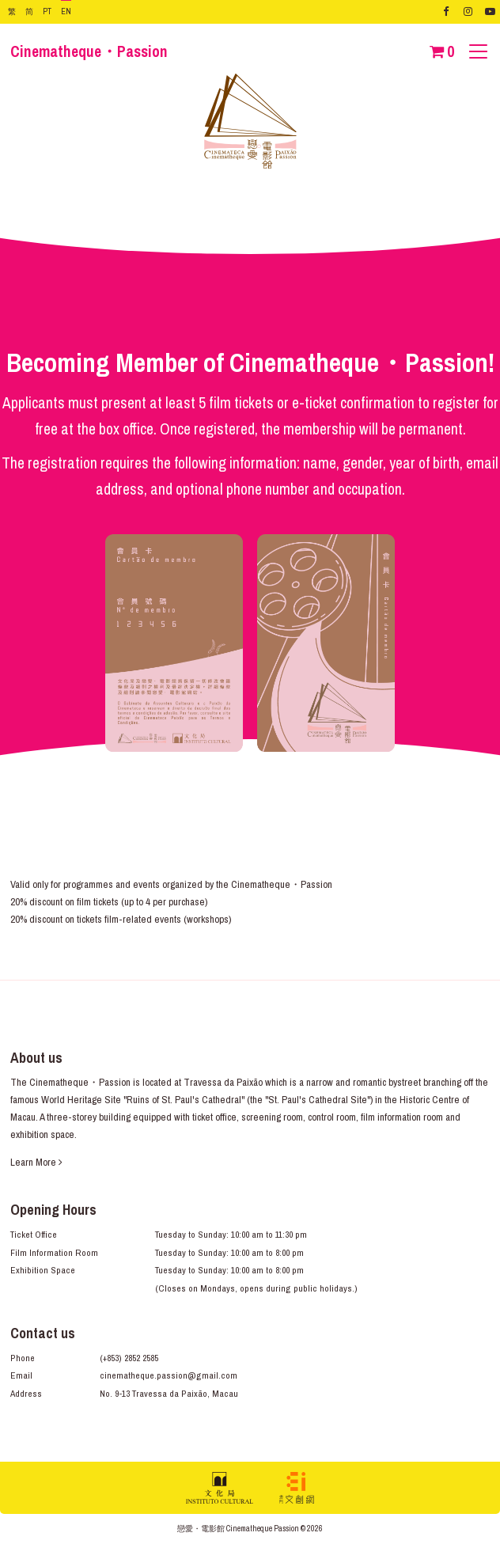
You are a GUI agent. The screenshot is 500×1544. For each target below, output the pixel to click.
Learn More (36, 1162)
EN (66, 11)
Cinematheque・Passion (89, 51)
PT (47, 11)
